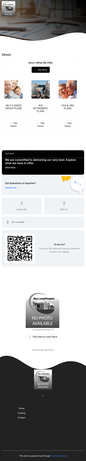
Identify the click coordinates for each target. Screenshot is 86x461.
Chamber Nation (59, 456)
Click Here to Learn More (43, 336)
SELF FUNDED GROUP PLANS (13, 107)
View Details (13, 124)
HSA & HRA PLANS (67, 107)
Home (21, 408)
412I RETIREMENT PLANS (40, 108)
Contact (21, 417)
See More (40, 69)
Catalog (21, 413)
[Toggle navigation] (81, 8)
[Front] (9, 8)
